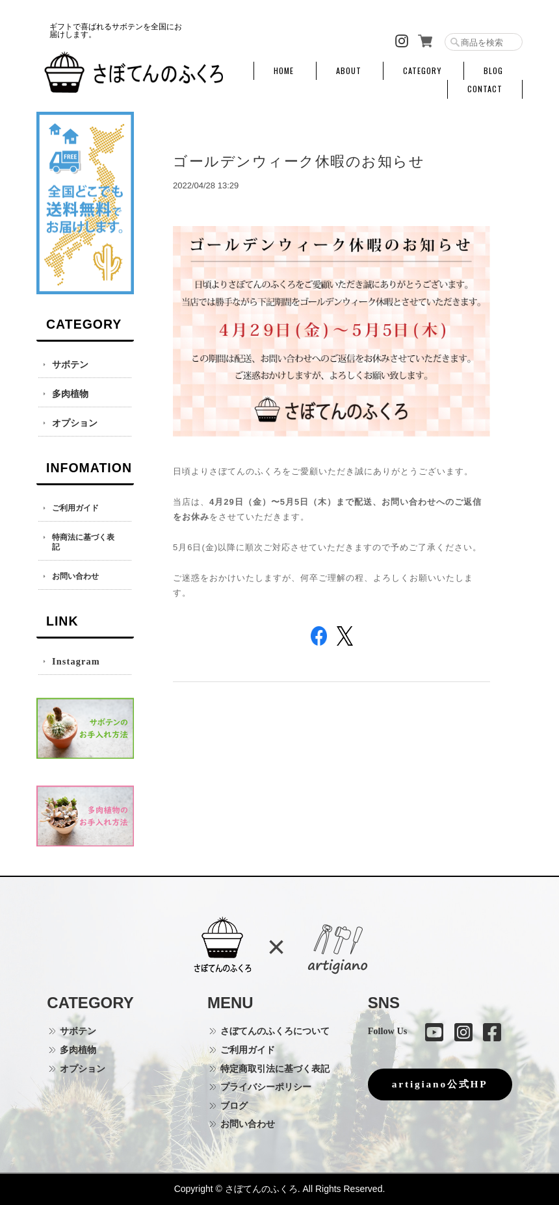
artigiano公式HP (440, 1083)
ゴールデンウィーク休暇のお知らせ (298, 161)
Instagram (76, 661)
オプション (75, 423)
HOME (284, 71)
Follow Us (388, 1031)
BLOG (493, 71)
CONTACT (484, 89)
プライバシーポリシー (265, 1087)
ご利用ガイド (75, 508)
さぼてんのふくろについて (275, 1031)
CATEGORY (422, 71)
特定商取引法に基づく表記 (275, 1068)
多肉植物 (70, 393)
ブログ (234, 1105)
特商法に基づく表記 (83, 542)
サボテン (70, 364)
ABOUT (348, 71)
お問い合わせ (75, 576)
